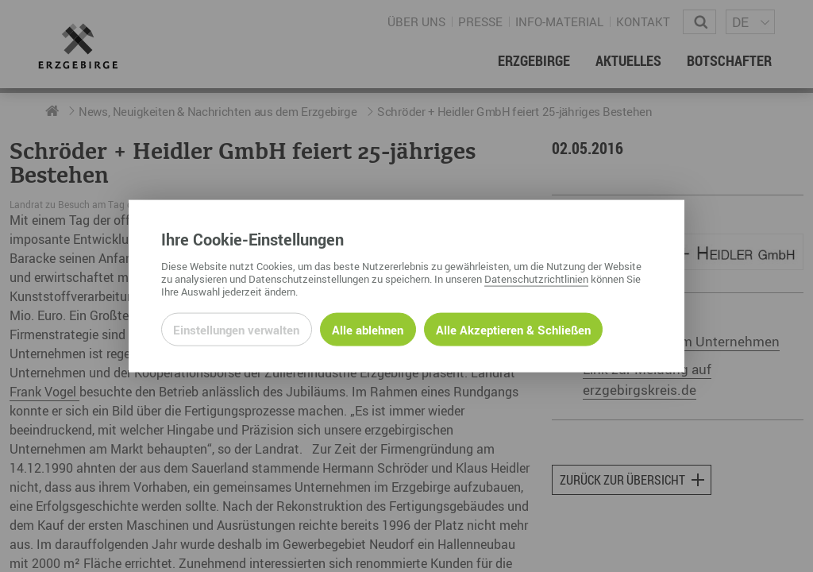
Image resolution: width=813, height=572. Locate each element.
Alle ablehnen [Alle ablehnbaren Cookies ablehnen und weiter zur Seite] (367, 329)
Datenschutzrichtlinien (536, 278)
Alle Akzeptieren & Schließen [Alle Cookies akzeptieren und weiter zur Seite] (513, 329)
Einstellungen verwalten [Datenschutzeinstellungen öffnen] (236, 329)
